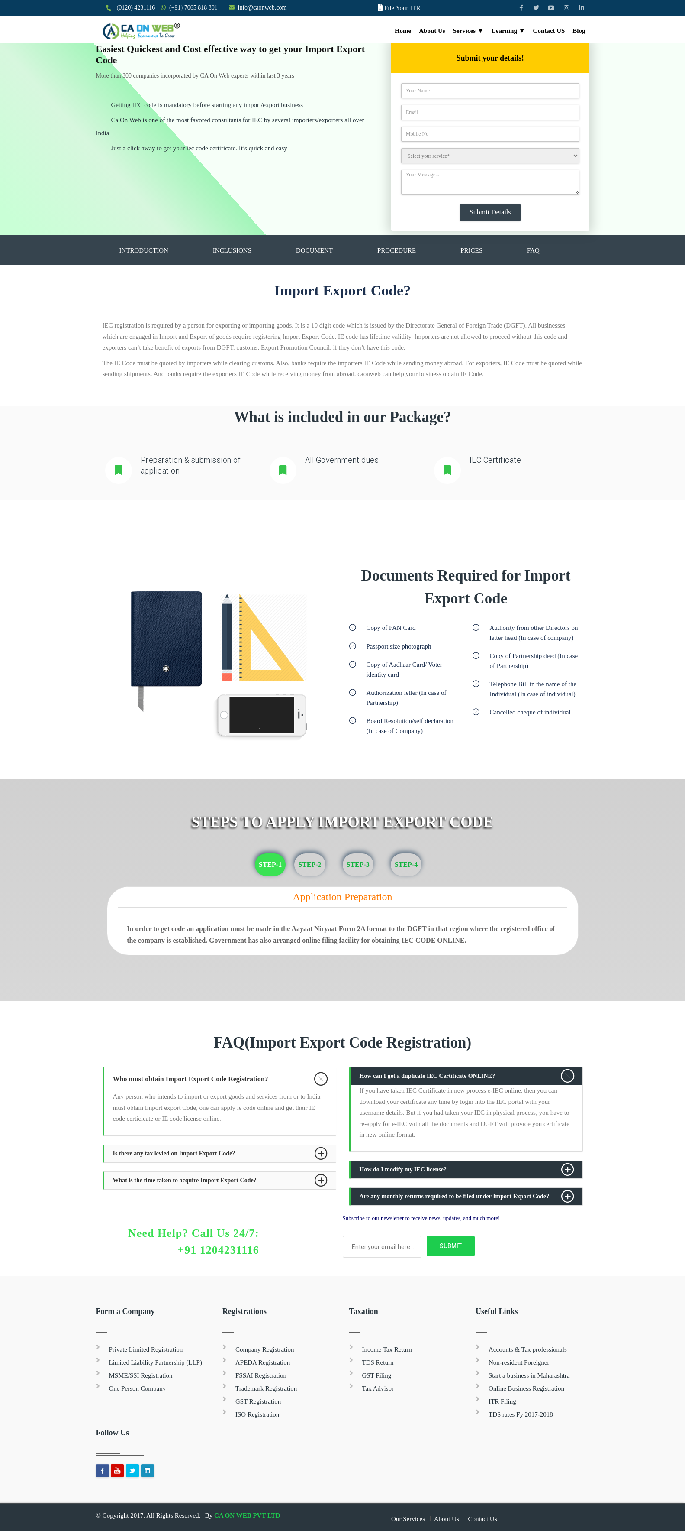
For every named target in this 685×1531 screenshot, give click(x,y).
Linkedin (147, 1470)
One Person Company (137, 1388)
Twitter (132, 1470)
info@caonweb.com (262, 7)
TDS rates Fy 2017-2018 (521, 1414)
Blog (578, 30)
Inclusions (232, 250)
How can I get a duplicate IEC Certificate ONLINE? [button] (427, 1076)
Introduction (143, 250)
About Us (432, 30)
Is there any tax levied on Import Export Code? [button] (174, 1153)
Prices (471, 250)
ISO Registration (257, 1414)
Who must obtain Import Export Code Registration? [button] (190, 1079)
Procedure (396, 250)
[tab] (220, 1079)
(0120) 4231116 (136, 7)
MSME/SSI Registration (141, 1375)
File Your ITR (402, 7)
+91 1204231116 (218, 1250)
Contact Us (482, 1518)
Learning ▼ (508, 30)
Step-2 (309, 864)
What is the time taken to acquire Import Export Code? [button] (185, 1180)
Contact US (549, 30)
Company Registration (264, 1349)
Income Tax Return (387, 1349)
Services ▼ (468, 30)
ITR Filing (502, 1401)
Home (403, 30)
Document (314, 250)
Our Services (408, 1518)
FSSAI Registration (260, 1375)
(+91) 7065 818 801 (193, 7)
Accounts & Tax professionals (528, 1349)
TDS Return (378, 1362)
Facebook (102, 1470)
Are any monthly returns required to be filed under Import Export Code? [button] (455, 1196)
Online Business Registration (526, 1388)
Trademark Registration (266, 1388)
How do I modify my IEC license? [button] (403, 1169)
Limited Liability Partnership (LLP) (155, 1362)
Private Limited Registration (146, 1349)
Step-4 (406, 864)
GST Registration (258, 1401)
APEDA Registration (262, 1362)
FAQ (533, 250)
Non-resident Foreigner (519, 1362)
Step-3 (358, 864)
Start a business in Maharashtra (529, 1375)
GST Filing (377, 1375)
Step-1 (270, 864)
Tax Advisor (378, 1388)
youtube (117, 1470)
